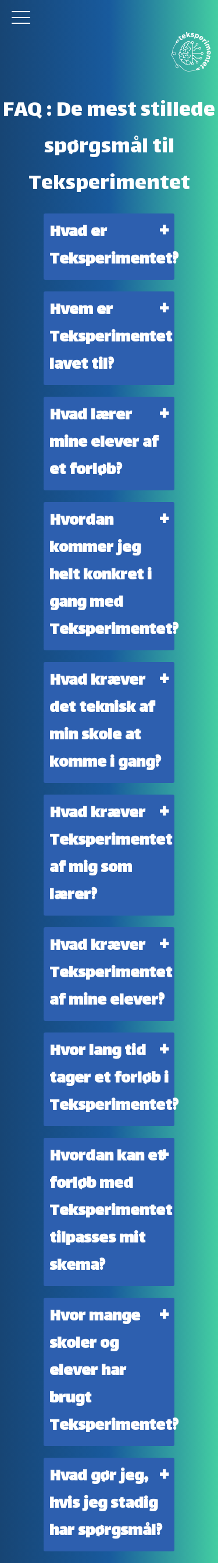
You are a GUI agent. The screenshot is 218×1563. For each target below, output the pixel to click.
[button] (22, 17)
